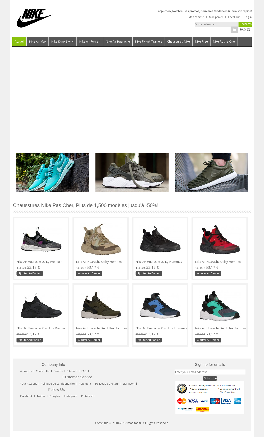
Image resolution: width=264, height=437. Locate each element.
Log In (248, 17)
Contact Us (43, 371)
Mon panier (216, 17)
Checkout (234, 17)
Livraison (129, 383)
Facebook (26, 396)
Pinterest (87, 396)
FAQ (83, 371)
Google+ (55, 396)
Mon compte (196, 17)
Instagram (70, 396)
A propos (26, 371)
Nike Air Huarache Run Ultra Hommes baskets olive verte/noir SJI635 (101, 330)
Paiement (85, 383)
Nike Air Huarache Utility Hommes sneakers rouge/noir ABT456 (218, 263)
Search (58, 371)
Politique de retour (107, 383)
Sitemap (72, 371)
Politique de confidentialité (58, 383)
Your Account (28, 383)
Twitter (41, 396)
